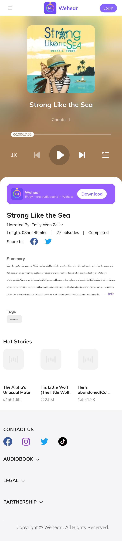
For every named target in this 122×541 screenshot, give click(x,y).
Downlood (92, 194)
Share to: (15, 241)
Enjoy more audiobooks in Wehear (49, 196)
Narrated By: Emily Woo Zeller (35, 224)
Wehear (68, 8)
